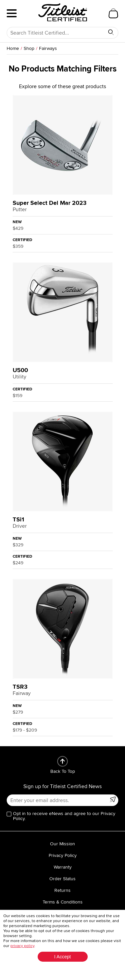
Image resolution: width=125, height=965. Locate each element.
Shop (29, 48)
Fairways (48, 48)
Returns (62, 890)
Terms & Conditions (63, 902)
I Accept (62, 956)
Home (13, 48)
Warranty (63, 867)
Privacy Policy (63, 855)
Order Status (62, 879)
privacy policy (22, 945)
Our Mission (62, 844)
